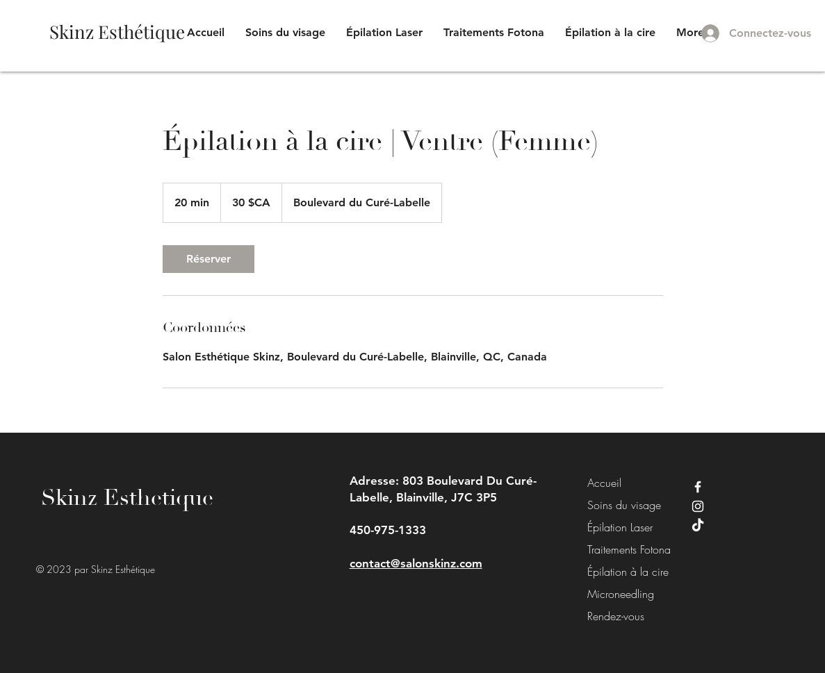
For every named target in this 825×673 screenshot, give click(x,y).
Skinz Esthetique (127, 498)
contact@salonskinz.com (416, 563)
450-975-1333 (388, 530)
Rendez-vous (615, 616)
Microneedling (618, 593)
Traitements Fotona (618, 549)
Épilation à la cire (618, 571)
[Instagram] (697, 506)
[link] (208, 259)
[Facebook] (697, 487)
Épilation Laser (618, 527)
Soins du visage (618, 505)
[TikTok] (697, 525)
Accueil (604, 482)
